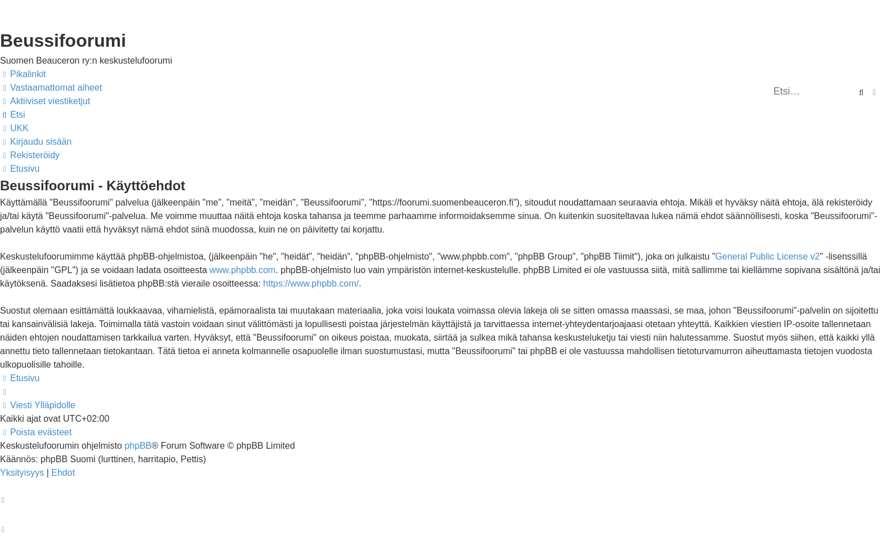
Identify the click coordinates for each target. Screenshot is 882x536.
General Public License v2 (768, 256)
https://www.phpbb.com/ (311, 283)
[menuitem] (51, 88)
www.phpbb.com (242, 270)
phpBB (137, 445)
